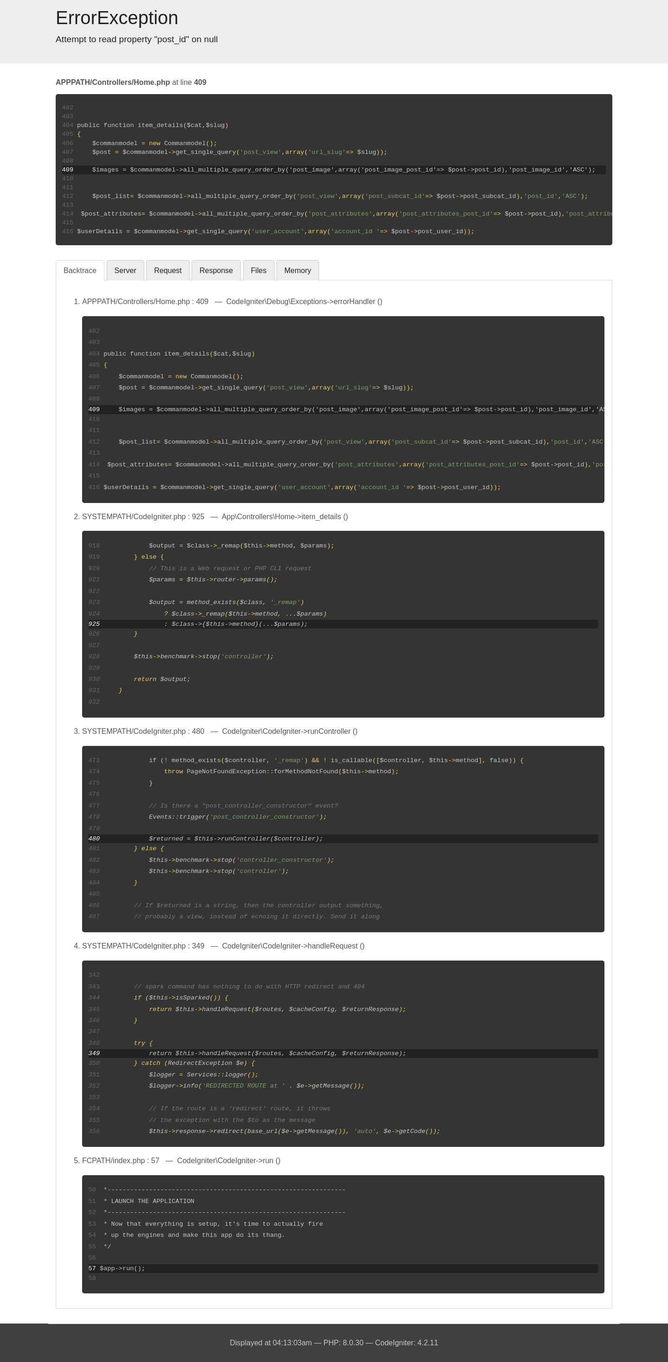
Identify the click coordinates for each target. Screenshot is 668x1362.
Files (259, 270)
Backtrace (80, 270)
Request (168, 270)
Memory (297, 270)
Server (125, 270)
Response (216, 270)
